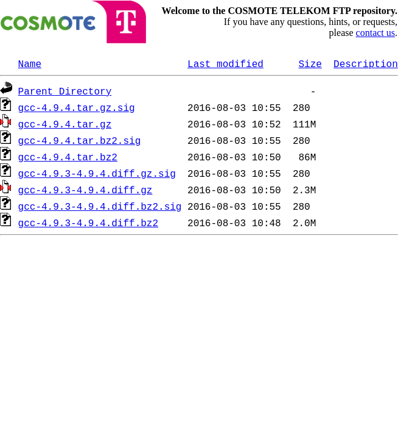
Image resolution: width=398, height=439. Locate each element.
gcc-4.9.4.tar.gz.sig (76, 107)
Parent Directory (65, 91)
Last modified (225, 63)
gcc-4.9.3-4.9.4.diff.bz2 (88, 222)
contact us (375, 32)
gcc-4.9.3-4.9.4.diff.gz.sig (97, 173)
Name (29, 63)
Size (309, 63)
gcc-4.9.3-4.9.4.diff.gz (85, 189)
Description (365, 63)
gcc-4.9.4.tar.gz (65, 123)
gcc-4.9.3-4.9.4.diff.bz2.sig (100, 206)
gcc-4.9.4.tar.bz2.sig (79, 140)
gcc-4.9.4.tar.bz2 (67, 156)
